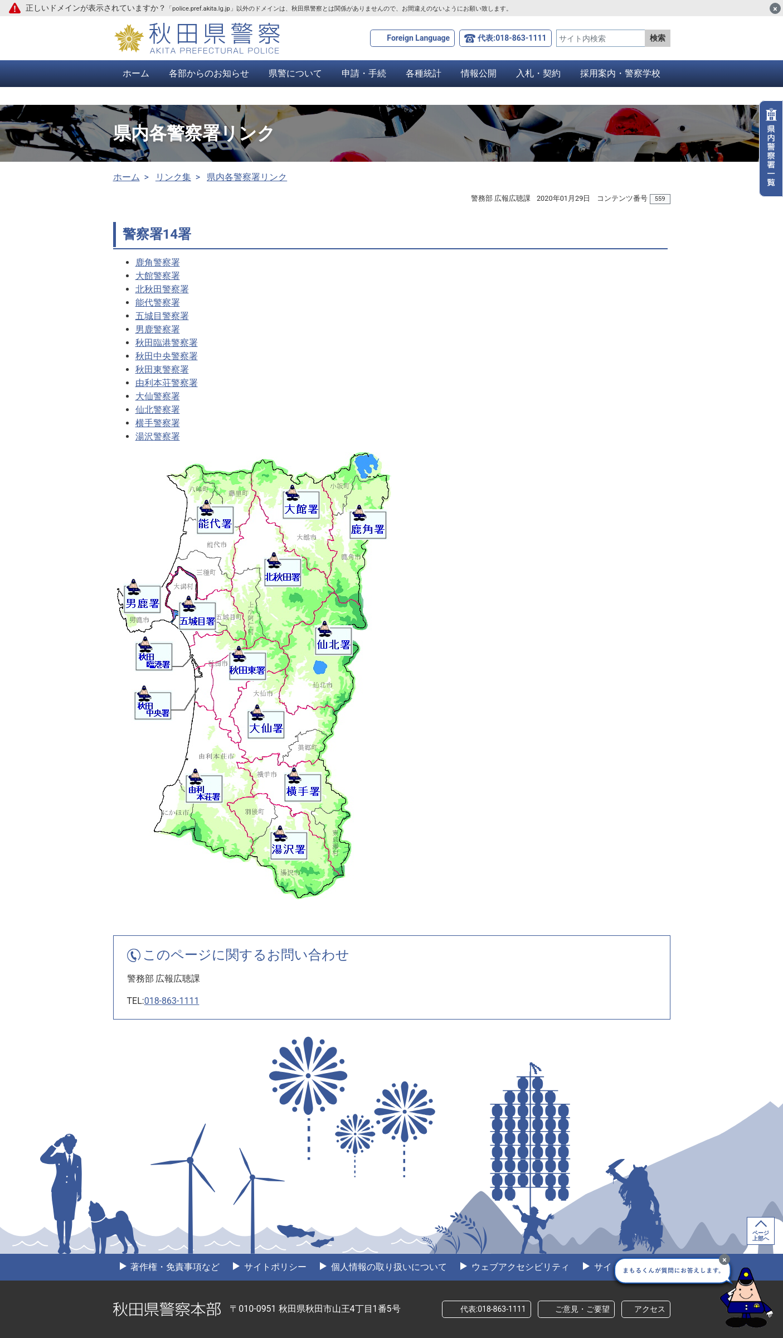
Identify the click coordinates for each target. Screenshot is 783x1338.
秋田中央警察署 (166, 356)
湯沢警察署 (157, 436)
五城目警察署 (162, 316)
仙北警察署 (157, 409)
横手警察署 (157, 423)
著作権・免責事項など (174, 1267)
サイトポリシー (274, 1267)
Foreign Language (418, 37)
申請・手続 (364, 73)
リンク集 (173, 177)
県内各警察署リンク (247, 177)
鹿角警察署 (157, 262)
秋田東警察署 (162, 369)
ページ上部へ (760, 1236)
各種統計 (423, 73)
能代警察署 (157, 302)
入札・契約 (538, 73)
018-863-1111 (172, 1001)
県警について (295, 73)
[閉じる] (775, 8)
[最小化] (724, 1259)
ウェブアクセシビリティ (519, 1267)
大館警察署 (157, 276)
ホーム (136, 73)
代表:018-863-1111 (512, 37)
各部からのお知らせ (209, 73)
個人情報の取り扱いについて (388, 1267)
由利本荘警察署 (166, 383)
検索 (657, 37)
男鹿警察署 (157, 329)
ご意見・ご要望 (582, 1309)
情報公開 (479, 73)
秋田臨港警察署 (166, 342)
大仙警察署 (157, 396)
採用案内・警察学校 (620, 73)
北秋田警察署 (162, 289)
